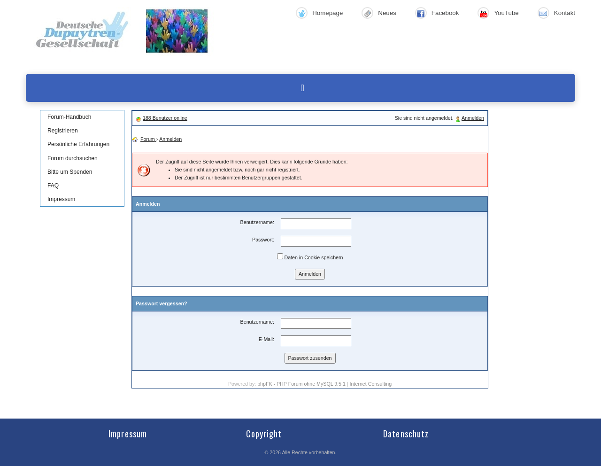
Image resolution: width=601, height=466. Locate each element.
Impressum (61, 199)
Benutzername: (257, 222)
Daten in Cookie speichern (310, 256)
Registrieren (62, 130)
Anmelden (473, 118)
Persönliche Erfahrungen (78, 144)
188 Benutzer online (165, 118)
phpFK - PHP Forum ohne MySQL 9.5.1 (301, 384)
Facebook (445, 12)
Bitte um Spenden (69, 172)
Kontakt (564, 12)
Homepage (327, 12)
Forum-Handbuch (69, 117)
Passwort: (263, 239)
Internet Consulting (371, 384)
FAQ (53, 185)
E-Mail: (266, 339)
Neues (387, 12)
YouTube (506, 12)
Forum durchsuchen (72, 158)
